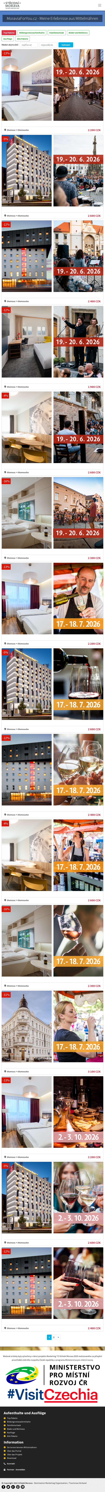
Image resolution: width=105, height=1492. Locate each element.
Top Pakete (8, 32)
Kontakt (11, 1463)
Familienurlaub (56, 32)
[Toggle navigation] (99, 5)
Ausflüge (7, 38)
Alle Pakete (22, 38)
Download (11, 1458)
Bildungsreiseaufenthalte (32, 32)
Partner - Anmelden (16, 1469)
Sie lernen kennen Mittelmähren (22, 1447)
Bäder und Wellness (78, 32)
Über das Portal (14, 1451)
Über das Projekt (14, 1454)
